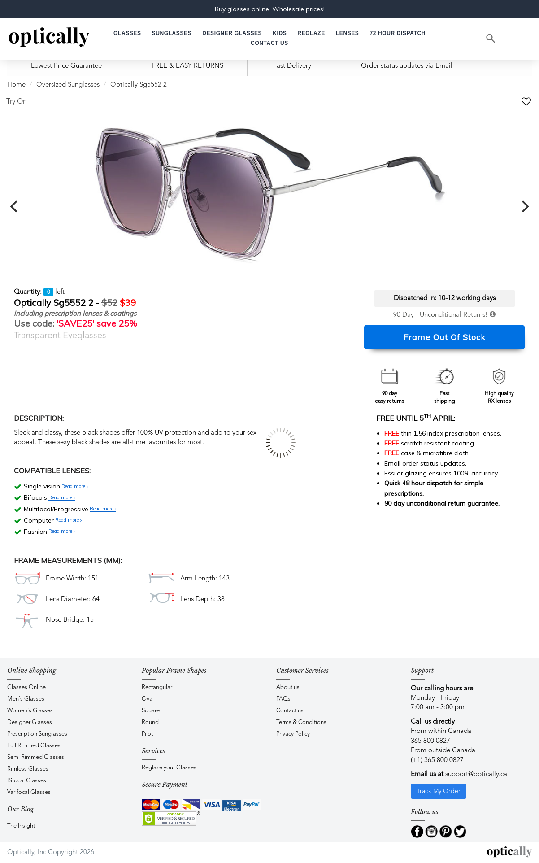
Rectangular (157, 687)
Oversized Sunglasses (68, 85)
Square (151, 711)
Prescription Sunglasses (37, 734)
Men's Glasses (25, 699)
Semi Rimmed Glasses (35, 757)
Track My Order (439, 791)
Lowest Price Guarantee (66, 66)
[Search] (491, 38)
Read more (74, 486)
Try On (16, 101)
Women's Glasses (30, 711)
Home (16, 85)
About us (288, 687)
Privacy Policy (293, 734)
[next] (524, 207)
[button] (280, 33)
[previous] (15, 207)
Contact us (290, 711)
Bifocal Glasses (26, 781)
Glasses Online (26, 687)
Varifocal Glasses (29, 792)
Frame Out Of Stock (445, 337)
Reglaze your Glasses (169, 768)
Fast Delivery (292, 66)
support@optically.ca (476, 774)
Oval (148, 699)
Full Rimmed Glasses (34, 746)
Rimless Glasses (27, 769)
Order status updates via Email (406, 66)
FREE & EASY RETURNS (187, 66)
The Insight (21, 826)
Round (150, 722)
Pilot (147, 734)
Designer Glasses (29, 722)
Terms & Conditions (301, 722)
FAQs (283, 699)
